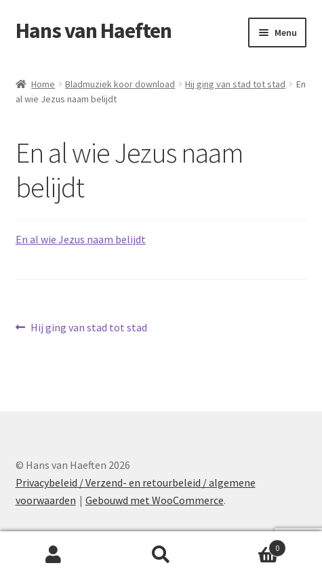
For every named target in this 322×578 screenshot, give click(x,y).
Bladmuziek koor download (120, 84)
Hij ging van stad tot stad (235, 84)
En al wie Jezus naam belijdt (81, 239)
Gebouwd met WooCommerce (154, 500)
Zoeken (160, 555)
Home (43, 84)
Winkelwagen (250, 545)
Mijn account (53, 555)
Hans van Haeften (94, 30)
